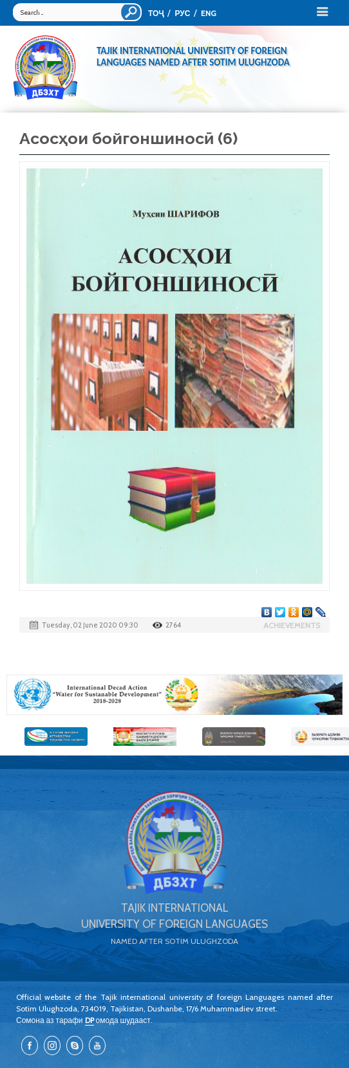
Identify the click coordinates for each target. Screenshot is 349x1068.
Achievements (291, 625)
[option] (174, 694)
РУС (182, 13)
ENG (208, 13)
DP (89, 1020)
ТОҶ (156, 13)
